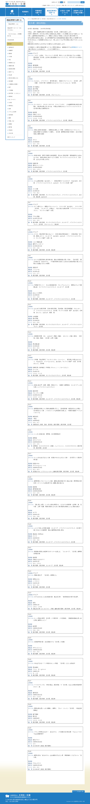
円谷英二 (11, 130)
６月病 (10, 56)
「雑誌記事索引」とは (13, 24)
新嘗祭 (10, 124)
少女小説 (11, 133)
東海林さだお (12, 62)
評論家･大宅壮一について (49, 5)
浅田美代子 (11, 47)
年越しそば (11, 121)
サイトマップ (71, 5)
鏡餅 (10, 118)
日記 (10, 59)
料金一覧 (64, 5)
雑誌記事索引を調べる (51, 12)
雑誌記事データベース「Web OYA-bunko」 (14, 29)
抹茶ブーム (11, 72)
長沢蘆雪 (11, 81)
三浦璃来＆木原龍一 (13, 84)
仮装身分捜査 (12, 68)
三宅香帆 (11, 90)
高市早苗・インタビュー (14, 93)
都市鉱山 (11, 105)
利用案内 (25, 12)
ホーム (12, 12)
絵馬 (10, 108)
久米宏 (10, 102)
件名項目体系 (11, 40)
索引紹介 (44, 18)
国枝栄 (10, 53)
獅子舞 (10, 127)
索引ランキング (11, 137)
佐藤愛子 (11, 50)
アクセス (58, 5)
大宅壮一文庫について (64, 12)
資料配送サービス (76, 47)
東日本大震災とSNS (13, 78)
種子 (10, 87)
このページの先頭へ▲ (78, 791)
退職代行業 (11, 65)
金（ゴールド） (12, 99)
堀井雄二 (11, 96)
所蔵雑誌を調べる (38, 12)
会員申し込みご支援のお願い (78, 12)
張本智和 (11, 114)
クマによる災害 (12, 111)
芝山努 (10, 75)
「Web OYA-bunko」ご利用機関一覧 (14, 35)
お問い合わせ (78, 5)
